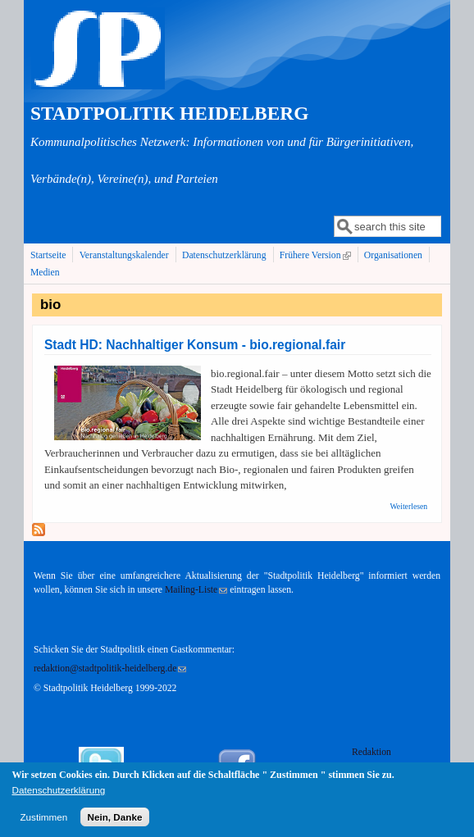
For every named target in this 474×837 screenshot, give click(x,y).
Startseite (48, 255)
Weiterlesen (408, 506)
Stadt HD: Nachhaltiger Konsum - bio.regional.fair (194, 345)
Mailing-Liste (196, 590)
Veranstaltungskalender (124, 255)
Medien (45, 272)
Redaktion (373, 752)
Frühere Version (317, 255)
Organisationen (393, 255)
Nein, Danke (115, 822)
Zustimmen (43, 822)
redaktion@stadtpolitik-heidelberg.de (110, 668)
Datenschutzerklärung (224, 255)
